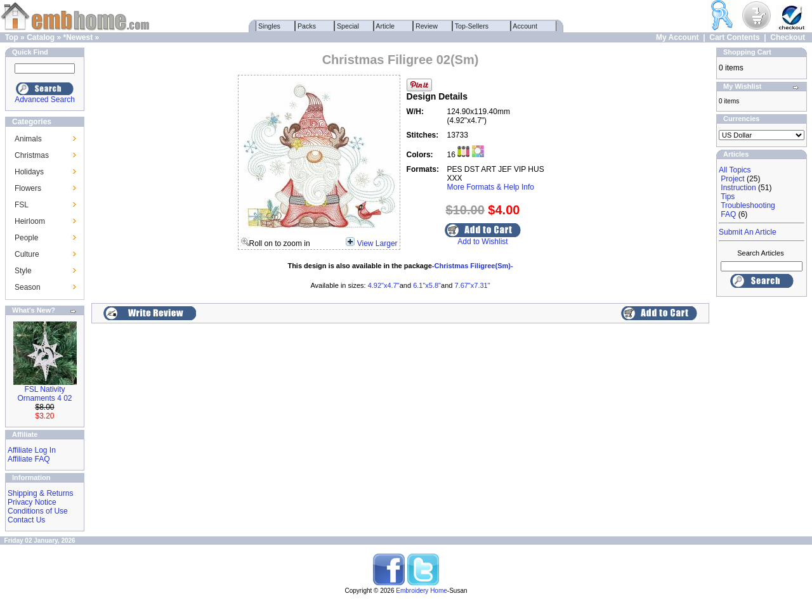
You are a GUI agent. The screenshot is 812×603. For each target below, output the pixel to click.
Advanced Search (45, 99)
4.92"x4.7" (384, 285)
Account (525, 26)
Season (28, 287)
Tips (728, 196)
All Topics (734, 169)
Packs (307, 26)
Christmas (32, 155)
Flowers (28, 188)
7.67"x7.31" (472, 285)
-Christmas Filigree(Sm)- (472, 265)
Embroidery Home (421, 590)
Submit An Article (747, 232)
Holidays (29, 171)
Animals (28, 138)
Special (348, 26)
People (26, 237)
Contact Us (26, 519)
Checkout (787, 37)
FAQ (728, 214)
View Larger (377, 243)
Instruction (738, 187)
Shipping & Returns (40, 493)
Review (427, 26)
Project (732, 178)
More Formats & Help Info (490, 187)
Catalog (41, 37)
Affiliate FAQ (28, 459)
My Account (677, 37)
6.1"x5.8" (427, 285)
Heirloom (30, 221)
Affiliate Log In (32, 450)
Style (23, 270)
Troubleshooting (748, 205)
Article (385, 26)
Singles (269, 26)
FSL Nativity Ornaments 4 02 (44, 394)
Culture (27, 254)
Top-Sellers (471, 26)
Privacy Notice (32, 502)
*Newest (78, 37)
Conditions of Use (38, 511)
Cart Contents (734, 37)
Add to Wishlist (482, 241)
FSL (22, 204)
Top (11, 37)
